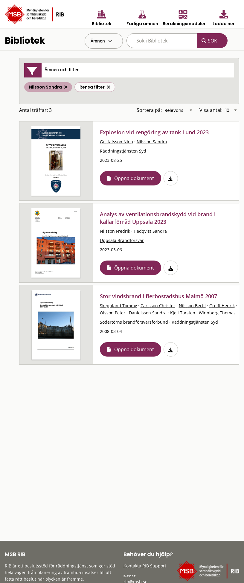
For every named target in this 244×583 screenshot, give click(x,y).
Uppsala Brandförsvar (122, 240)
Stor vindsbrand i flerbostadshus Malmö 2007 (158, 296)
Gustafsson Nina (116, 141)
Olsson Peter (112, 313)
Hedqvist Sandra (150, 231)
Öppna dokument (134, 178)
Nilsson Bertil (192, 305)
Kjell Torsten (182, 313)
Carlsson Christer (158, 305)
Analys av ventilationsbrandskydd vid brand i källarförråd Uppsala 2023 (158, 218)
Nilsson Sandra (152, 141)
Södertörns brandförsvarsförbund (134, 322)
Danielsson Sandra (148, 313)
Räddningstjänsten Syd (123, 151)
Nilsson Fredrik (115, 231)
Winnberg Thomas (217, 313)
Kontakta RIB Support (144, 566)
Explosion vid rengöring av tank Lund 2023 (154, 132)
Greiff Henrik (222, 305)
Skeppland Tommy (118, 305)
